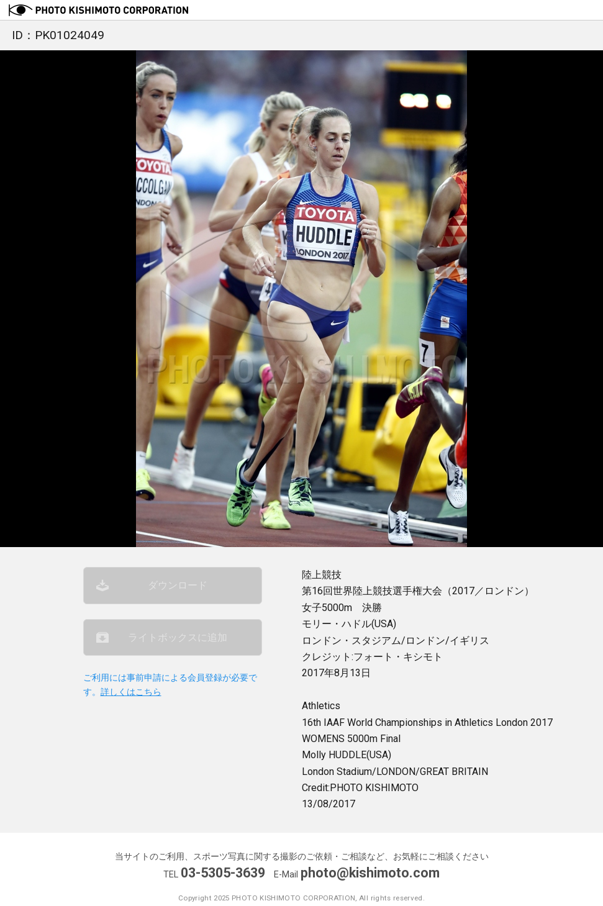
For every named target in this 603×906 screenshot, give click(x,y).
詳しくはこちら (131, 692)
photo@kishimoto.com (370, 873)
